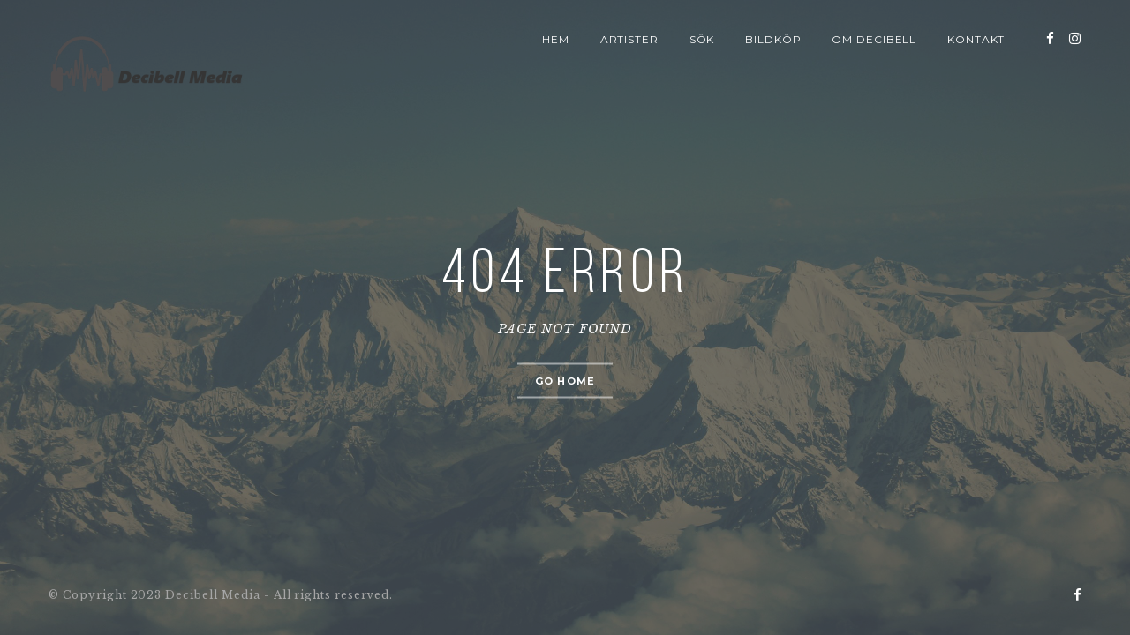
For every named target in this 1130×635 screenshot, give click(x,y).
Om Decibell (874, 39)
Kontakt (976, 39)
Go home (565, 381)
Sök (702, 39)
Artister (629, 39)
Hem (555, 39)
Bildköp (773, 39)
